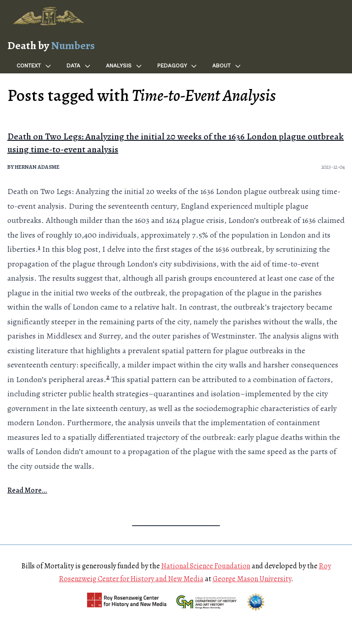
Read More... (27, 490)
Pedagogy (177, 66)
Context (34, 66)
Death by (51, 45)
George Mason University (252, 579)
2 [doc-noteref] (108, 376)
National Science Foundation (205, 566)
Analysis (124, 66)
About (227, 66)
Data (78, 66)
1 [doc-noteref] (39, 247)
